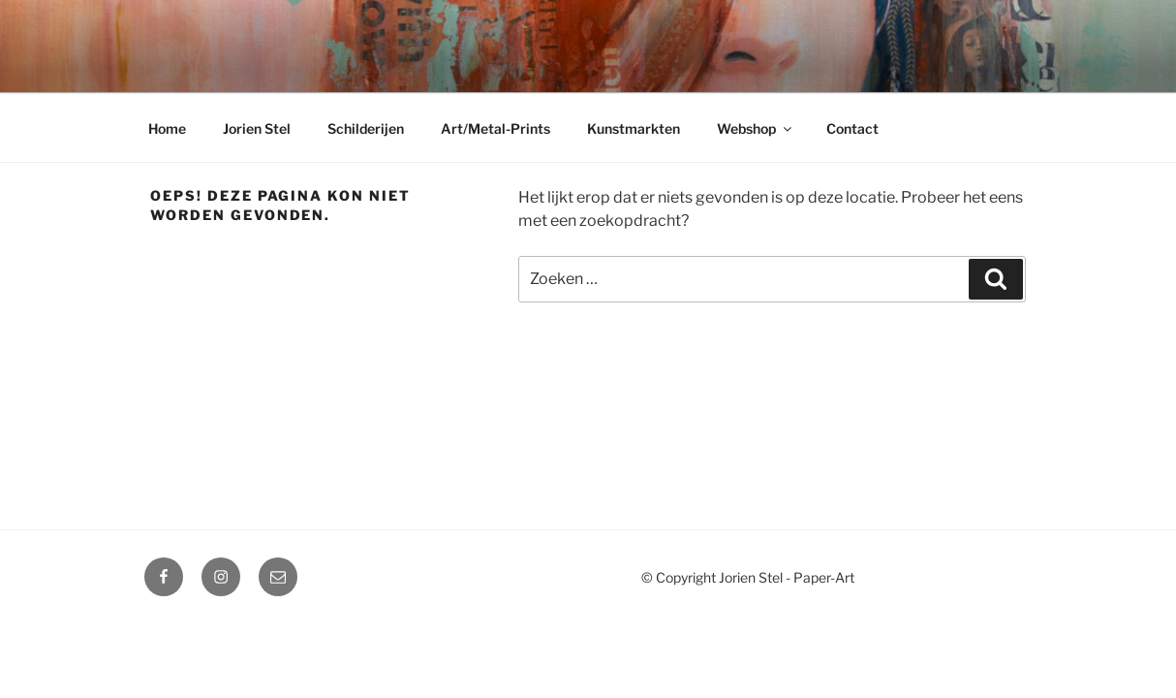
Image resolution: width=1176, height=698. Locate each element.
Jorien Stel (257, 128)
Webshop (755, 128)
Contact (852, 128)
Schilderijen (365, 128)
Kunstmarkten (633, 128)
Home (167, 128)
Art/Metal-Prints (495, 128)
